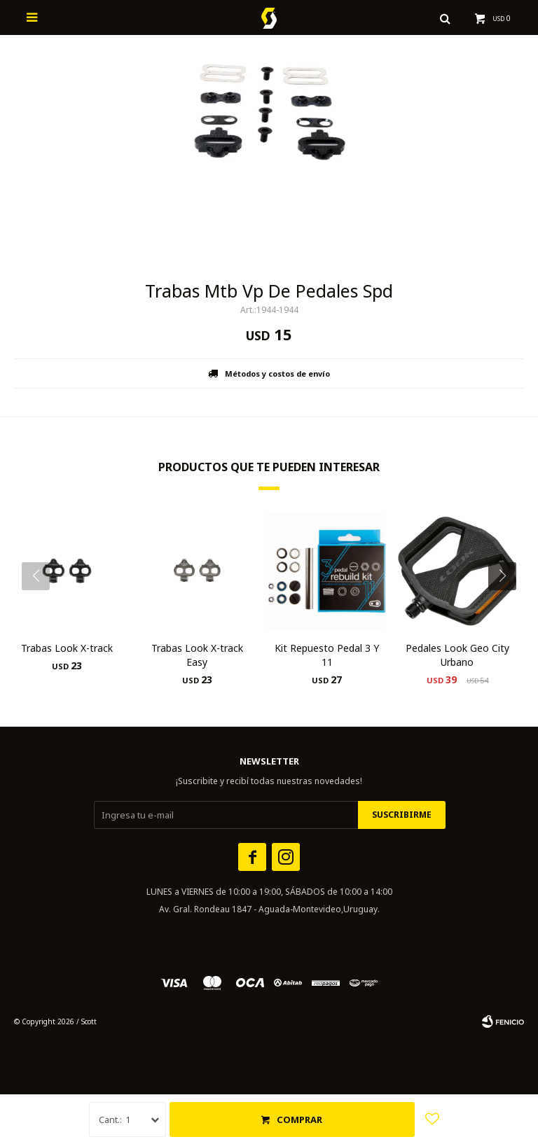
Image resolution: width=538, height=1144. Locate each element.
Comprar (299, 1119)
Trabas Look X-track (67, 648)
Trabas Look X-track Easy (197, 655)
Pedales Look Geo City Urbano (457, 655)
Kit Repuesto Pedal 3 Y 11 (327, 655)
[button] (507, 604)
